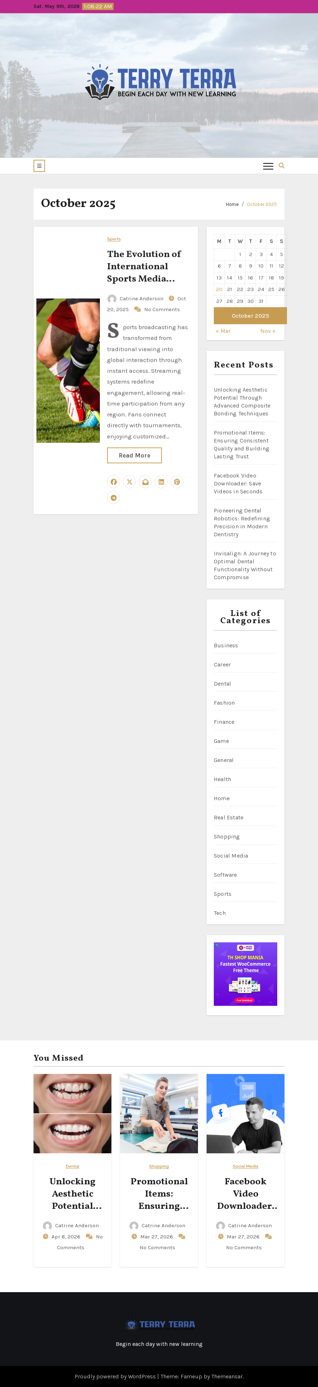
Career (222, 664)
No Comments (162, 308)
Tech (220, 913)
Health (222, 779)
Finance (224, 721)
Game (221, 740)
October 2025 (262, 204)
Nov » (267, 330)
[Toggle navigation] (268, 166)
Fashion (224, 702)
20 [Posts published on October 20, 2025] (219, 289)
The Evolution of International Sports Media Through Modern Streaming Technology (146, 284)
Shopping (227, 836)
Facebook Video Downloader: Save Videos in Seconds (238, 483)
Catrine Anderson (136, 298)
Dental (222, 683)
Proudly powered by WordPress (116, 1376)
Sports (114, 238)
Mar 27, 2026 (157, 1236)
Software (225, 874)
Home (232, 204)
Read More (134, 454)
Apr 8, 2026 (67, 1236)
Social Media (231, 855)
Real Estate (228, 817)
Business (226, 645)
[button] (39, 166)
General (224, 760)
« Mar (223, 330)
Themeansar (227, 1376)
